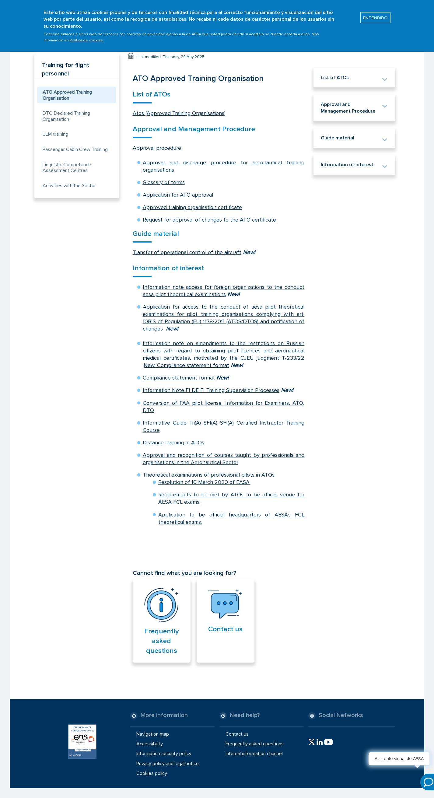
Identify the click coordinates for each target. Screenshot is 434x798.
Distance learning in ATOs (173, 442)
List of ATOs (151, 94)
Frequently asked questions (161, 641)
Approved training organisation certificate (192, 207)
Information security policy (163, 754)
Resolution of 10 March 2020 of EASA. (204, 482)
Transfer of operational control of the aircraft (187, 252)
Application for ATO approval (178, 194)
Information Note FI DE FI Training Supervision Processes (211, 390)
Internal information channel (254, 754)
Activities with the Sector (69, 186)
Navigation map (152, 734)
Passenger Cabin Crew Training (75, 149)
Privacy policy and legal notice (167, 763)
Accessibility (149, 744)
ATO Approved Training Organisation (67, 95)
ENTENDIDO (375, 14)
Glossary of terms (164, 182)
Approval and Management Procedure (194, 129)
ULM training (55, 134)
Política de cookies (86, 37)
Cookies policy (151, 773)
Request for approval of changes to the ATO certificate (209, 219)
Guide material (156, 233)
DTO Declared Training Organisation (66, 116)
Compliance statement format (179, 377)
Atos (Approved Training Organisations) (179, 113)
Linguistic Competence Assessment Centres (67, 167)
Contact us (225, 629)
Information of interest (168, 268)
